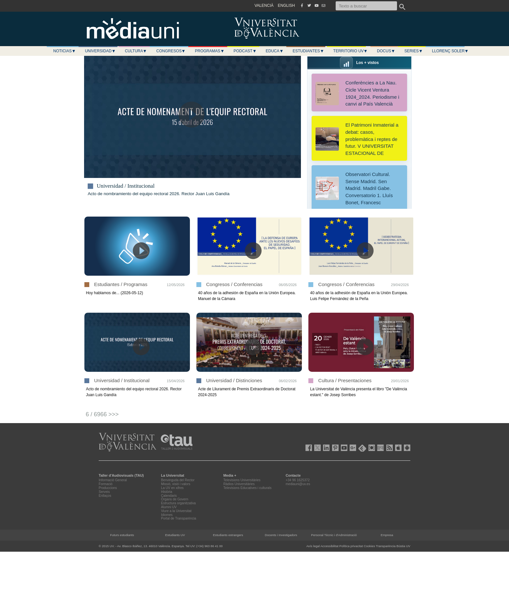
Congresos (170, 51)
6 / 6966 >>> (102, 414)
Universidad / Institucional (126, 186)
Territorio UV (350, 51)
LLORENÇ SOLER (450, 51)
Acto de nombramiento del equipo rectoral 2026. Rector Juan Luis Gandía (159, 193)
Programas (209, 51)
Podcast (245, 51)
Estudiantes (308, 51)
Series (413, 51)
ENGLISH (286, 5)
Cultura (136, 51)
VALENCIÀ (264, 5)
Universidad (100, 51)
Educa (274, 51)
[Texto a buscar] (366, 5)
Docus (386, 51)
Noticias (64, 51)
